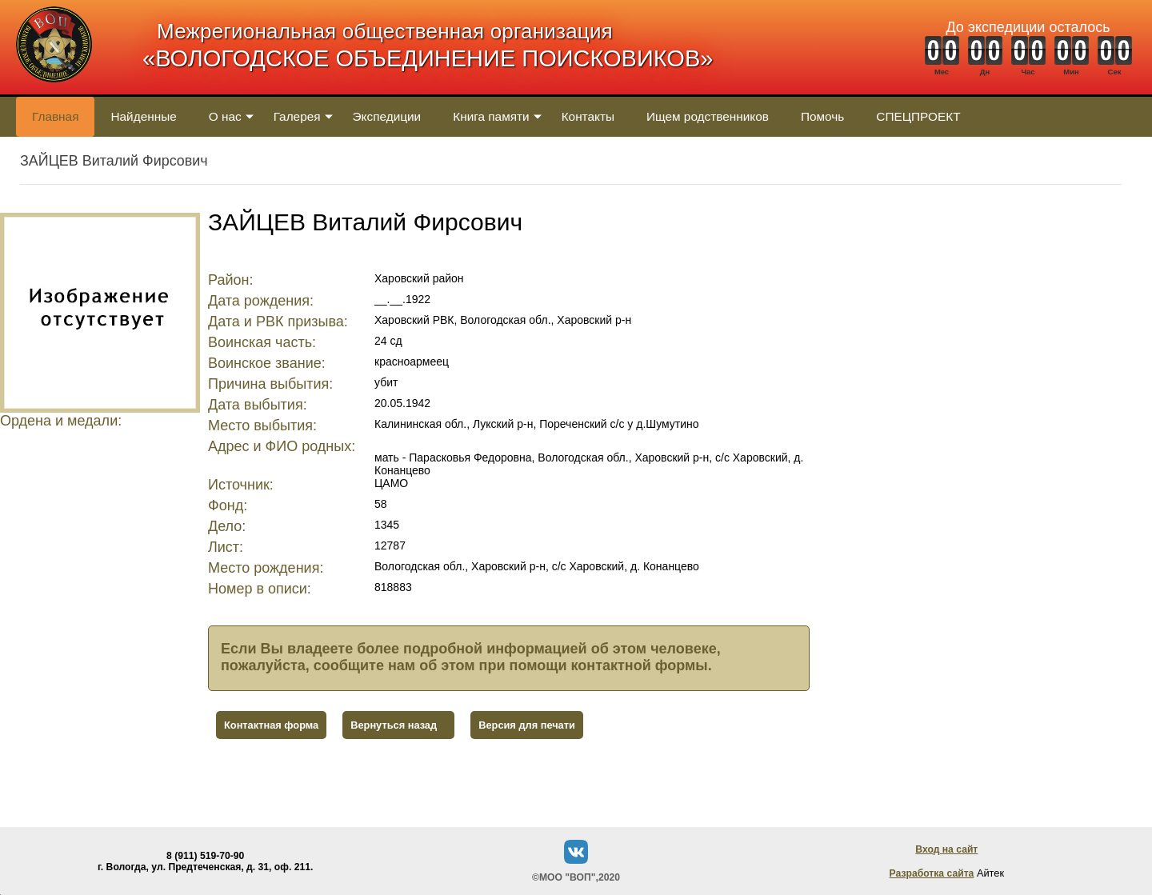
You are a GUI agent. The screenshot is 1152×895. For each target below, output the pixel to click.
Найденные (143, 116)
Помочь (822, 116)
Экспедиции (387, 116)
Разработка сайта (932, 873)
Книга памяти (491, 116)
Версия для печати (526, 725)
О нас (225, 116)
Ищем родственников (707, 116)
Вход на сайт (946, 849)
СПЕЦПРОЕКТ (918, 116)
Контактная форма (271, 725)
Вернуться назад (393, 725)
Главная (55, 116)
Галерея (297, 116)
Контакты (588, 116)
